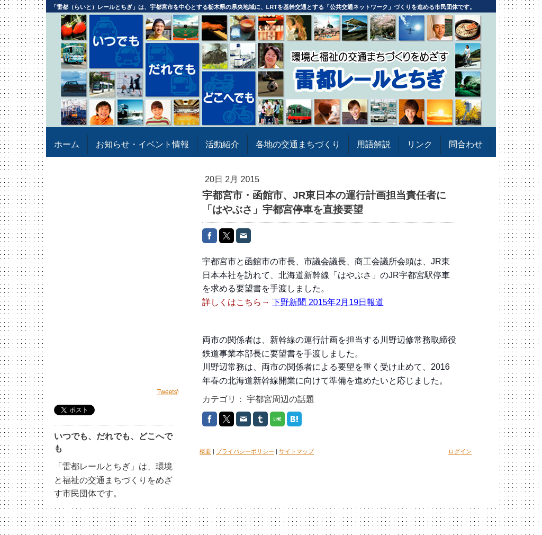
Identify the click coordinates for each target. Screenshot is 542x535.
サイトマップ (296, 451)
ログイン (460, 451)
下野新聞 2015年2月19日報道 (328, 302)
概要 (205, 451)
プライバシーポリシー (245, 451)
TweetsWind (174, 392)
